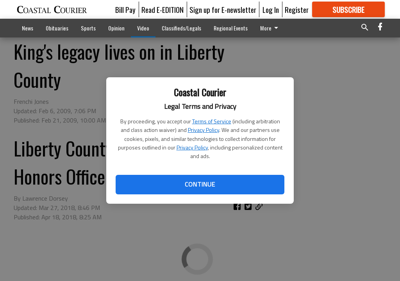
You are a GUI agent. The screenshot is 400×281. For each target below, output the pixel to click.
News (27, 28)
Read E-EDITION (162, 9)
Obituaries (57, 28)
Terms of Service (211, 121)
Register (297, 9)
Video (143, 28)
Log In (270, 9)
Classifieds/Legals (181, 28)
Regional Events (231, 28)
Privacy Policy (203, 130)
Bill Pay (125, 9)
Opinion (116, 28)
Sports (88, 28)
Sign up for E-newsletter (222, 9)
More (270, 28)
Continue (200, 184)
